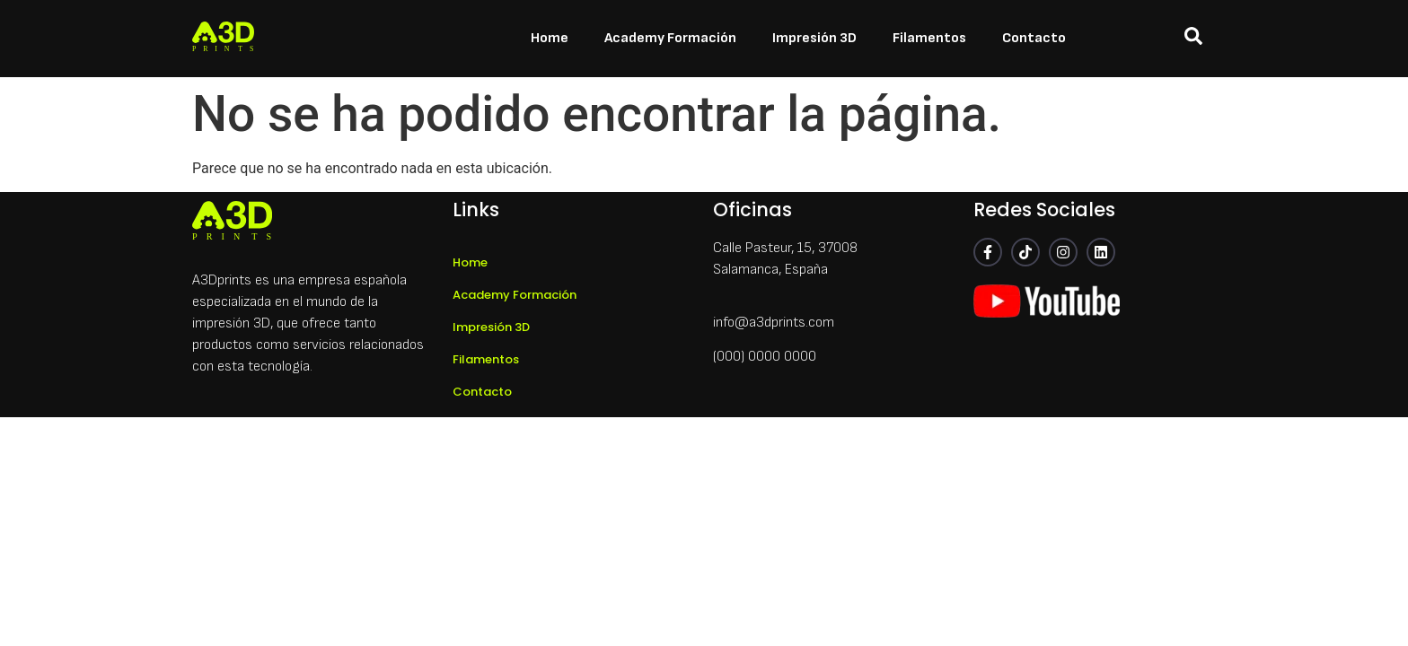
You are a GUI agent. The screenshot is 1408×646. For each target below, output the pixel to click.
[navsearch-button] (1193, 39)
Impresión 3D (814, 38)
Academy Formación (670, 38)
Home (549, 38)
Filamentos (929, 38)
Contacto (1034, 38)
